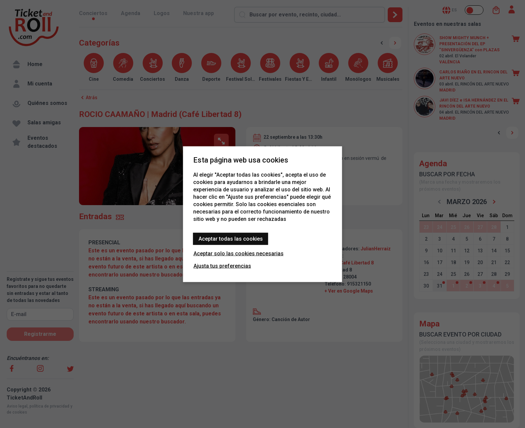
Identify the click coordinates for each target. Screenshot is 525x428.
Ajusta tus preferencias (222, 265)
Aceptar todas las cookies (231, 238)
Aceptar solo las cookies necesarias (239, 253)
